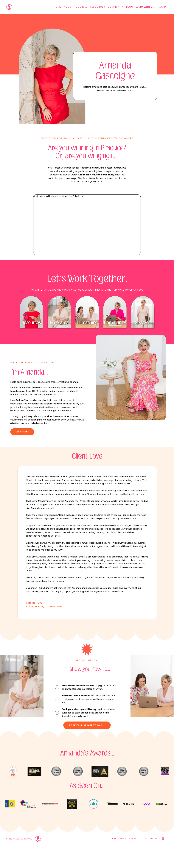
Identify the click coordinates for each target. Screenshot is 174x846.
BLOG (129, 6)
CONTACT (133, 839)
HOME (57, 6)
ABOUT (68, 6)
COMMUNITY (115, 6)
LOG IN (163, 7)
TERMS (143, 839)
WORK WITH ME (146, 7)
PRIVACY (153, 839)
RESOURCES (97, 6)
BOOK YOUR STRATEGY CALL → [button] (87, 725)
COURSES (81, 6)
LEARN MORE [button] (22, 432)
